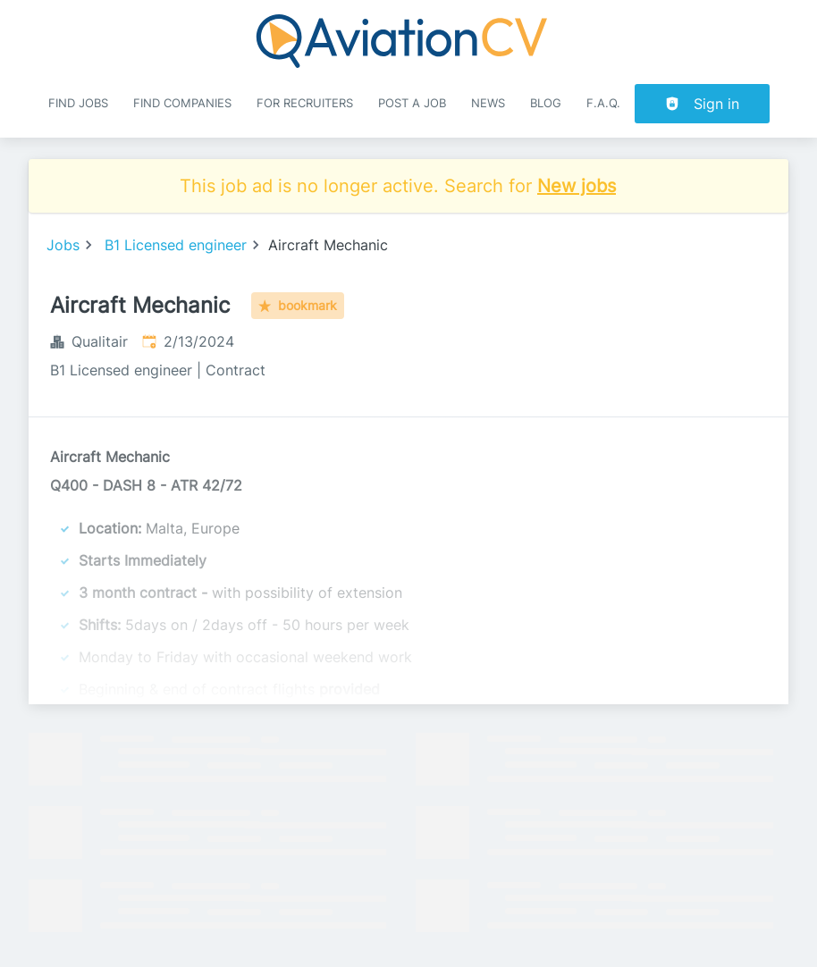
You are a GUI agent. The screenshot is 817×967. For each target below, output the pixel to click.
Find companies (182, 103)
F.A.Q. (603, 103)
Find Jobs (78, 103)
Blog (545, 103)
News (488, 103)
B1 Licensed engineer (176, 245)
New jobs (576, 186)
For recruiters (305, 103)
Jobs (63, 245)
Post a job (412, 103)
